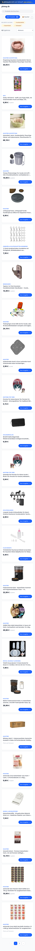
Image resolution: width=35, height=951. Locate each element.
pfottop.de (5, 6)
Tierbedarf (17, 25)
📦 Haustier (27, 17)
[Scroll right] (32, 16)
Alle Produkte (12, 17)
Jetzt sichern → (28, 2)
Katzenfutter (7, 25)
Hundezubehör (19, 22)
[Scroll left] (2, 16)
